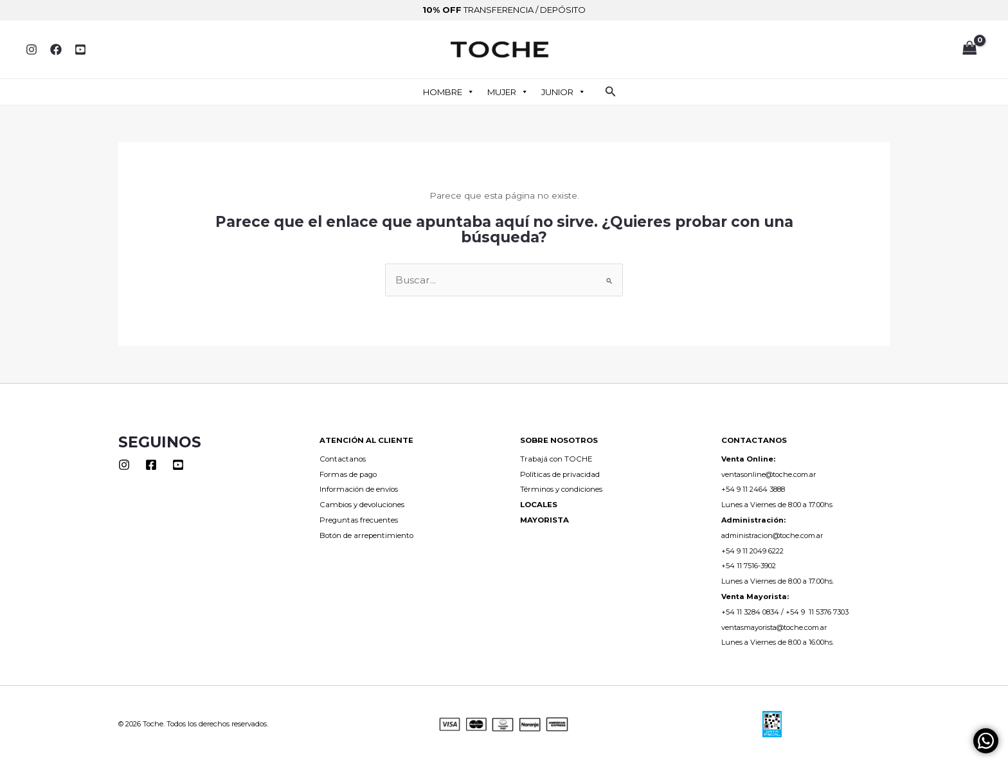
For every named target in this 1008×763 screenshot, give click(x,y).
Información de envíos (359, 489)
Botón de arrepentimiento (366, 535)
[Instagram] (31, 49)
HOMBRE (448, 92)
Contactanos (343, 458)
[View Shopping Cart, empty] (969, 49)
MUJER (507, 92)
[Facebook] (56, 49)
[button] (610, 92)
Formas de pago (348, 474)
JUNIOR (563, 92)
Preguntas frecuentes (359, 520)
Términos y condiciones (561, 489)
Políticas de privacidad (560, 474)
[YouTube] (80, 49)
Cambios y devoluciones (362, 504)
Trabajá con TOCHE (556, 458)
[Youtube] (178, 465)
